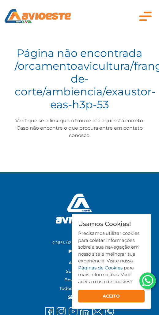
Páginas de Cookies (100, 268)
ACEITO (111, 296)
